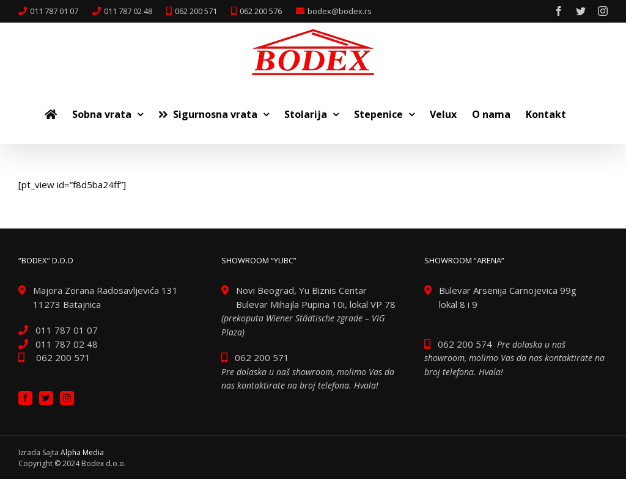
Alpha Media (82, 452)
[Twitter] (46, 398)
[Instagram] (67, 398)
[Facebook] (25, 398)
